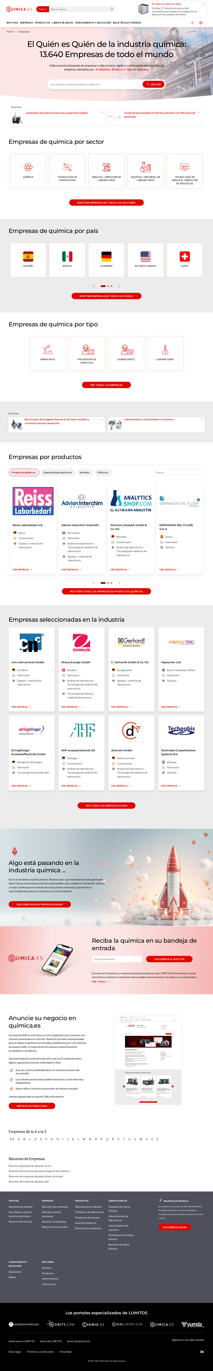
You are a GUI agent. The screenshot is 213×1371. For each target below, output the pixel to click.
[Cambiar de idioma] (201, 23)
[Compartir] (192, 23)
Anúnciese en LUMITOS (22, 1341)
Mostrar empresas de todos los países (106, 296)
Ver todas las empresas (106, 385)
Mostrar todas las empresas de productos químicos (106, 591)
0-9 (12, 1139)
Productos (48, 1273)
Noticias (46, 1268)
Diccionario (15, 1271)
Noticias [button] (12, 22)
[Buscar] (111, 9)
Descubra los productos (88, 1206)
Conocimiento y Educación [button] (93, 22)
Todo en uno (49, 1284)
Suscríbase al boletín (169, 959)
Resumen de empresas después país (29, 1181)
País (117, 69)
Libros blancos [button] (62, 22)
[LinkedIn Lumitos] (202, 1351)
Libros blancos (50, 1278)
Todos (41, 9)
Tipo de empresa (137, 69)
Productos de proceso (87, 1217)
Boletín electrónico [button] (127, 22)
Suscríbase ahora (175, 1227)
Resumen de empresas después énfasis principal (36, 1176)
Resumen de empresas (54, 1227)
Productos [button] (42, 22)
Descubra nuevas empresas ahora (40, 904)
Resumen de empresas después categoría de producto (39, 1171)
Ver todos (101, 981)
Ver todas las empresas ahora (106, 805)
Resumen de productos (88, 1228)
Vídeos (12, 1277)
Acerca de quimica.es (78, 1341)
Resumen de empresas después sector (30, 1165)
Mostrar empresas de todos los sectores (106, 202)
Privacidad (65, 1351)
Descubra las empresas (55, 1206)
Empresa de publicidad (32, 1106)
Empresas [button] (26, 22)
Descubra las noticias (21, 1206)
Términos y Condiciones (40, 1351)
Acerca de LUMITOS (51, 1341)
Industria (104, 69)
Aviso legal (15, 1351)
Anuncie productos (85, 1223)
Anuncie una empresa (54, 1221)
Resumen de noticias (20, 1221)
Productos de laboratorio (89, 1212)
